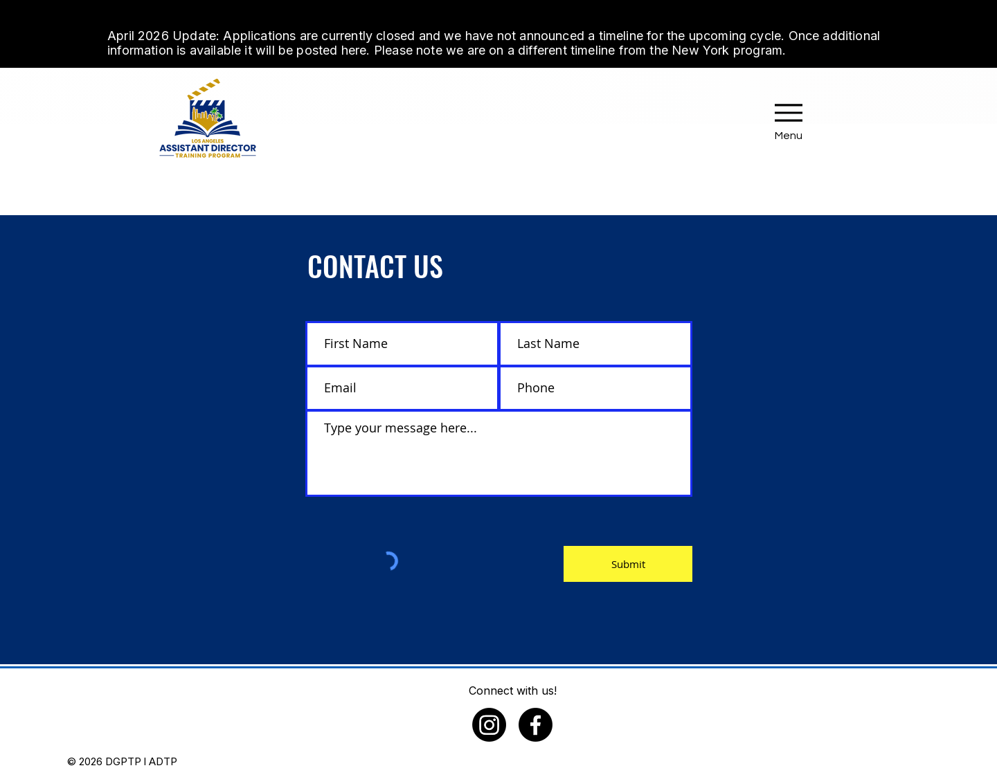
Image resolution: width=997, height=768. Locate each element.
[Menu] (788, 118)
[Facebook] (536, 725)
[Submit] (628, 564)
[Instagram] (489, 725)
